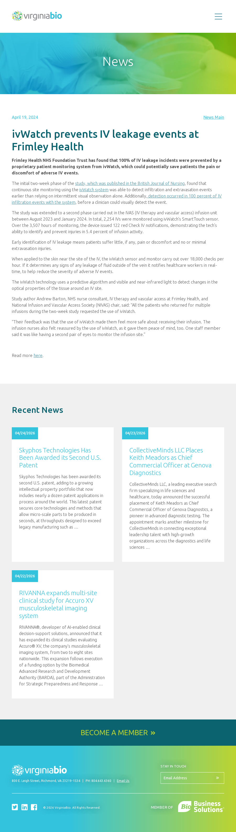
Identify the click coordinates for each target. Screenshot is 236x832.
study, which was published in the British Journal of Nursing (130, 183)
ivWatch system (93, 189)
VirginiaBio (37, 17)
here (38, 355)
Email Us (123, 780)
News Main (214, 117)
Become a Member (114, 732)
